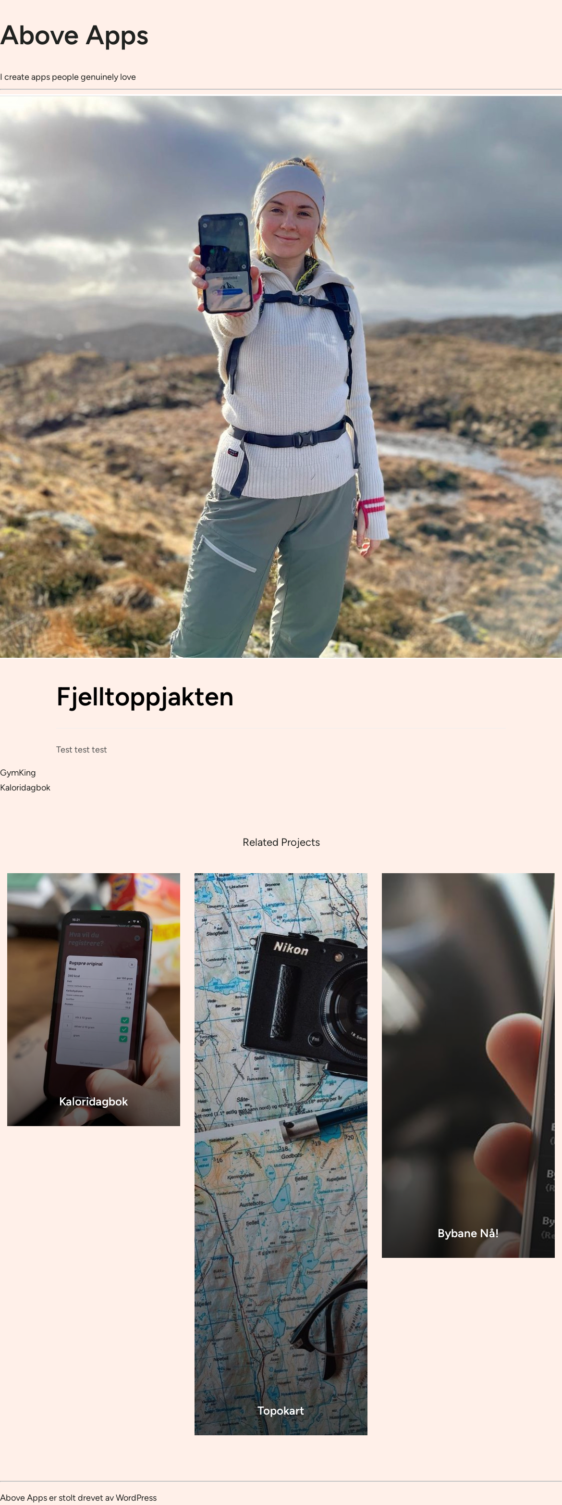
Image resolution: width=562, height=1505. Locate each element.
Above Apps (74, 35)
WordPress (136, 1497)
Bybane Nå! (468, 1233)
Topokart (280, 1410)
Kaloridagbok (25, 787)
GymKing (18, 772)
